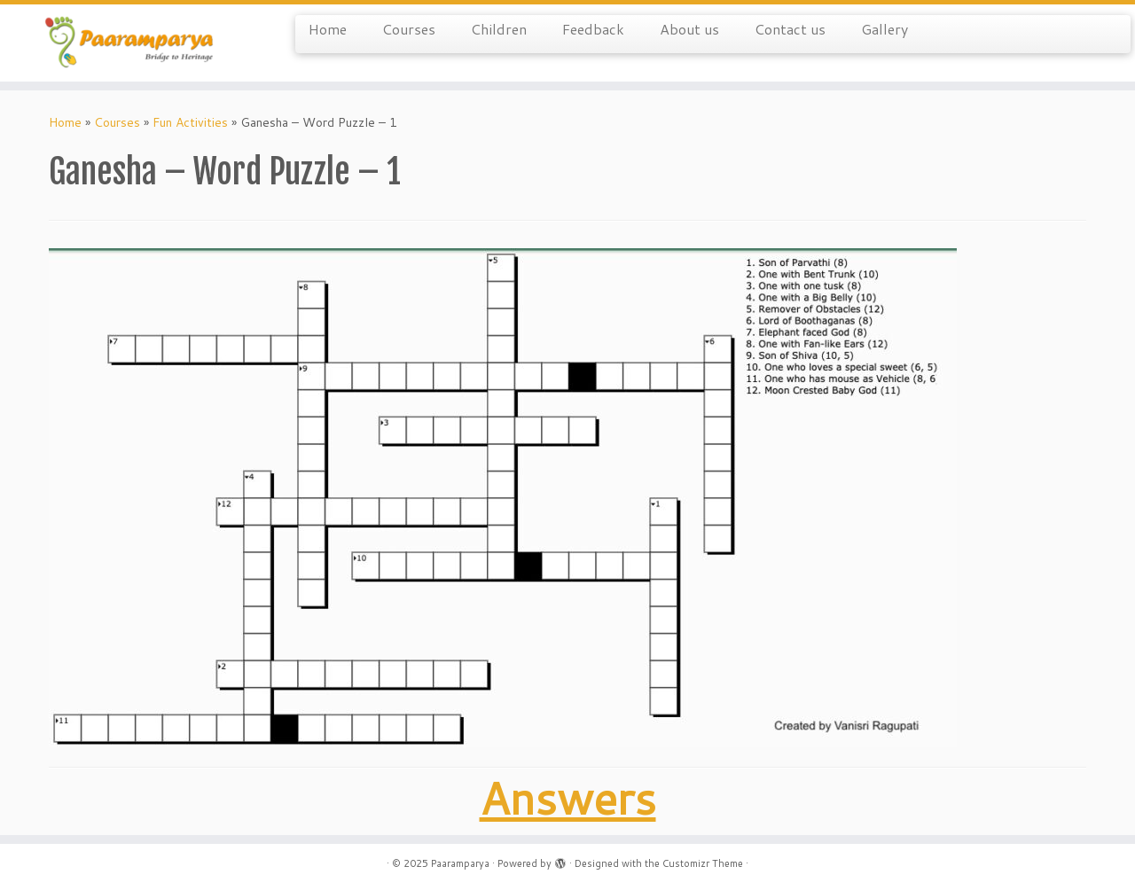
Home (328, 29)
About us (689, 29)
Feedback (593, 29)
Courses (408, 29)
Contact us (790, 29)
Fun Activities (190, 122)
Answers (568, 797)
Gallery (884, 29)
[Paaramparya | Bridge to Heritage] (131, 43)
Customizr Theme (702, 863)
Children (499, 29)
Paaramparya (460, 863)
